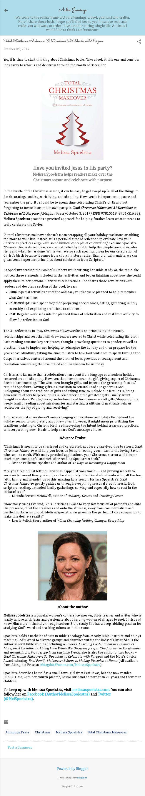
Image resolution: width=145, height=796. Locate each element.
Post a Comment (20, 747)
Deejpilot (82, 778)
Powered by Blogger (72, 769)
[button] (139, 42)
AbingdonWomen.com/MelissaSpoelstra (70, 665)
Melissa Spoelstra (69, 732)
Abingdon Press (17, 732)
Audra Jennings (73, 10)
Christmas (42, 732)
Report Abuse (72, 786)
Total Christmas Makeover (107, 732)
